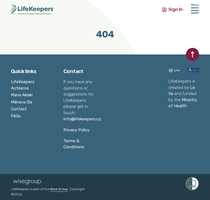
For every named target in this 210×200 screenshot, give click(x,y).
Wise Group (59, 189)
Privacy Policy (76, 129)
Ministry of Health (182, 103)
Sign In (175, 9)
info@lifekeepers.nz (82, 119)
